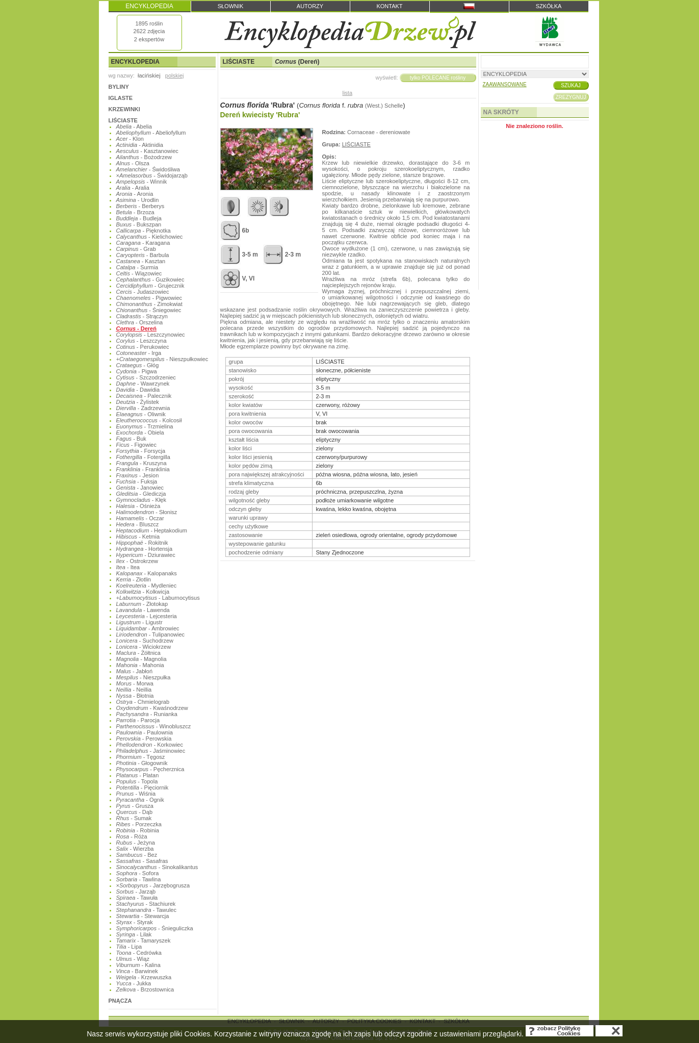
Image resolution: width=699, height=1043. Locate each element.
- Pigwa (136, 371)
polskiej (174, 75)
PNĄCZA (120, 1001)
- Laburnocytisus (158, 598)
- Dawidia (138, 390)
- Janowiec (140, 488)
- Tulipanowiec (150, 634)
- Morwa (134, 683)
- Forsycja (141, 451)
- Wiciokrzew (143, 647)
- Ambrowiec (147, 628)
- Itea (128, 567)
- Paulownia (144, 732)
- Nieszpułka (143, 677)
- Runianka (146, 714)
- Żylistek (137, 402)
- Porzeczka (139, 824)
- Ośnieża (138, 506)
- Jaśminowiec (151, 751)
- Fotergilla (143, 457)
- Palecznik (144, 396)
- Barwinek (137, 971)
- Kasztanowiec (147, 151)
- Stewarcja (142, 916)
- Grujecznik (150, 286)
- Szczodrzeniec (146, 377)
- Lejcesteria (146, 616)
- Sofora (137, 873)
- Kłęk (141, 500)
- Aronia (134, 194)
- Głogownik (142, 763)
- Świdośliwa (148, 169)
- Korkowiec (149, 745)
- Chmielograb (143, 702)
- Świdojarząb (152, 175)
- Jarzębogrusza (153, 885)
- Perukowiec (142, 347)
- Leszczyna (141, 341)
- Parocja (138, 720)
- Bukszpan (139, 224)
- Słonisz (146, 512)
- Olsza (132, 163)
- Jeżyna (135, 843)
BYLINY (119, 87)
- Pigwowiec (149, 298)
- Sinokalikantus (157, 867)
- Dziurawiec (145, 555)
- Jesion (137, 475)
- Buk (131, 439)
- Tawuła (137, 898)
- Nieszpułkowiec (162, 359)
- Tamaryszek (143, 940)
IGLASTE (121, 98)
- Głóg (137, 365)
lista (347, 93)
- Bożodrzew (144, 157)
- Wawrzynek (143, 383)
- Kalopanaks (146, 573)
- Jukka (133, 983)
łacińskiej (149, 75)
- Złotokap (142, 604)
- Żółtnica (138, 653)
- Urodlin (137, 200)
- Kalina (138, 965)
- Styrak (134, 922)
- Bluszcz (137, 524)
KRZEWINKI (124, 109)
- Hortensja (144, 549)
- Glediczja (141, 494)
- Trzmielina (144, 426)
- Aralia (132, 188)
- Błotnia (135, 696)
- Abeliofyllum (151, 133)
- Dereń (136, 328)
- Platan (137, 775)
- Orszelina (139, 322)
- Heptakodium (151, 530)
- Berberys (140, 206)
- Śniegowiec (149, 310)
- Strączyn (142, 316)
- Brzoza (135, 212)
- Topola (137, 781)
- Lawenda (143, 610)
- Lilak (134, 934)
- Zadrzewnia (143, 408)
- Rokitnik (142, 543)
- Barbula (142, 255)
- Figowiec (136, 445)
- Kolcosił (149, 420)
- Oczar (140, 518)
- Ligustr (139, 622)
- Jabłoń (134, 671)
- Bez (137, 855)
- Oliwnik (141, 414)
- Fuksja (137, 481)
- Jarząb (136, 891)
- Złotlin (133, 579)
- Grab (136, 249)
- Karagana (143, 243)
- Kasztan (141, 261)
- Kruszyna (141, 463)
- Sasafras (142, 861)
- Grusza (134, 806)
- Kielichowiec (149, 237)
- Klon (130, 139)
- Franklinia (143, 469)
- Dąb (134, 812)
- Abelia (134, 126)
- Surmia (137, 267)
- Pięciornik (142, 787)
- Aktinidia (139, 145)
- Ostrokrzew (137, 561)
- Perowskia (144, 738)
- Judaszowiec (142, 292)
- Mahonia (140, 665)
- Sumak (134, 818)
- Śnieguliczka (154, 928)
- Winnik (141, 182)
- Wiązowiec (139, 273)
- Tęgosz (140, 757)
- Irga (139, 353)
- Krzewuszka (144, 977)
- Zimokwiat (149, 304)
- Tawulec (146, 910)
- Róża (131, 836)
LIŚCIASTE (123, 120)
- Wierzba (135, 849)
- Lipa (129, 947)
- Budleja (139, 218)
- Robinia (137, 830)
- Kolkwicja (143, 592)
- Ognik (140, 800)
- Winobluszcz (153, 726)
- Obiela (140, 432)
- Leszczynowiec (150, 335)
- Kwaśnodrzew (152, 708)
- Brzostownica (145, 989)
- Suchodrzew (145, 641)
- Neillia (134, 689)
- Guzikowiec (150, 279)
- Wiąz (132, 959)
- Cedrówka (139, 953)
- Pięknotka (143, 230)
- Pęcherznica (150, 769)
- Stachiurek (146, 904)
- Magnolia (141, 659)
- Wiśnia (136, 794)
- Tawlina (138, 879)
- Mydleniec (146, 585)
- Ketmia (138, 536)
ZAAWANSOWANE (505, 84)
